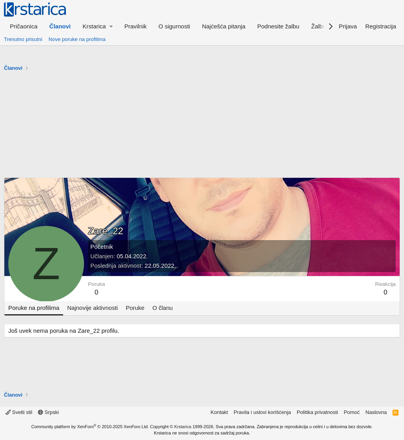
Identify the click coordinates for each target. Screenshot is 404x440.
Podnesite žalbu (278, 26)
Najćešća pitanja (223, 26)
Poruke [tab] (135, 307)
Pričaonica (23, 26)
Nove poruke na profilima (77, 39)
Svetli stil (19, 412)
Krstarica (182, 426)
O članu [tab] (162, 307)
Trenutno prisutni (23, 39)
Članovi (60, 26)
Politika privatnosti (317, 412)
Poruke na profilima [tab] (33, 307)
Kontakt (219, 412)
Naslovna (376, 412)
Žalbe (318, 26)
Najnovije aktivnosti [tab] (92, 307)
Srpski (48, 412)
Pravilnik (135, 26)
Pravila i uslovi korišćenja (262, 412)
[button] (97, 26)
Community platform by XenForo (90, 426)
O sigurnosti (174, 26)
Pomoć (351, 412)
